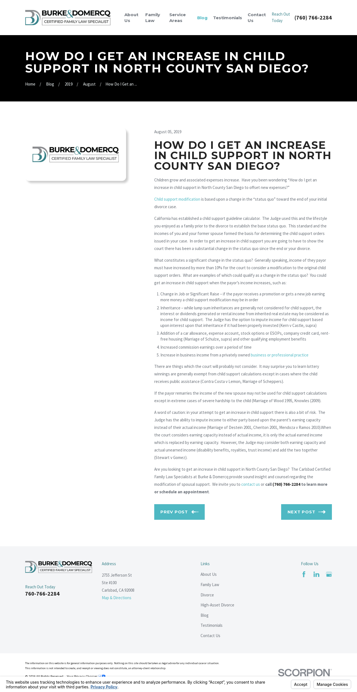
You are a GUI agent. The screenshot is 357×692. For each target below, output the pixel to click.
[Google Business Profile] (329, 574)
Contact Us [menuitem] (257, 17)
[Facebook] (304, 574)
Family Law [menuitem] (152, 17)
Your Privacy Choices (86, 676)
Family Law (210, 584)
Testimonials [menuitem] (227, 17)
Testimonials (212, 625)
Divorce (207, 595)
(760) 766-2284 (313, 17)
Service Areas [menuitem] (177, 17)
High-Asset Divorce (217, 605)
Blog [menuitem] (202, 17)
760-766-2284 (42, 593)
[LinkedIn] (316, 574)
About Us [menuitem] (131, 17)
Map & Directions (116, 597)
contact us (250, 484)
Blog (205, 615)
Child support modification (177, 199)
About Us (209, 574)
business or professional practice (279, 355)
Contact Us (210, 635)
